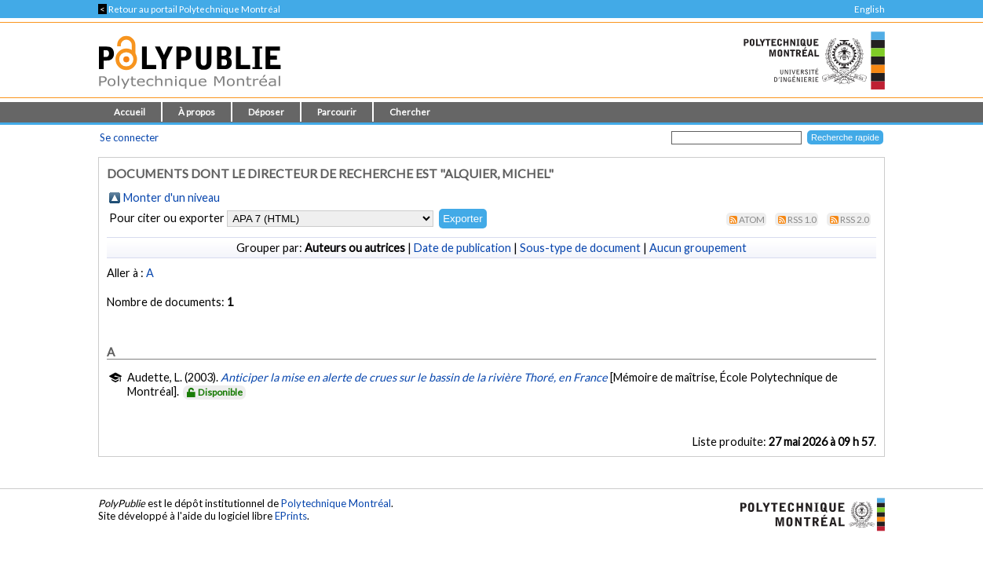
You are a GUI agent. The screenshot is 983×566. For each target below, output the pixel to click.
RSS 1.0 (802, 219)
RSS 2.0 (854, 219)
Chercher (409, 112)
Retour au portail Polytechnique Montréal (189, 9)
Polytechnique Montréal (336, 503)
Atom (752, 219)
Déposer (266, 112)
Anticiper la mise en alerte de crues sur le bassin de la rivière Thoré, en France (414, 377)
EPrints (291, 515)
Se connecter (129, 137)
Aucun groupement (698, 247)
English (869, 9)
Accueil (129, 112)
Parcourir (336, 112)
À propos (196, 112)
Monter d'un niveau (171, 197)
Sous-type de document (580, 247)
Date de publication (462, 247)
